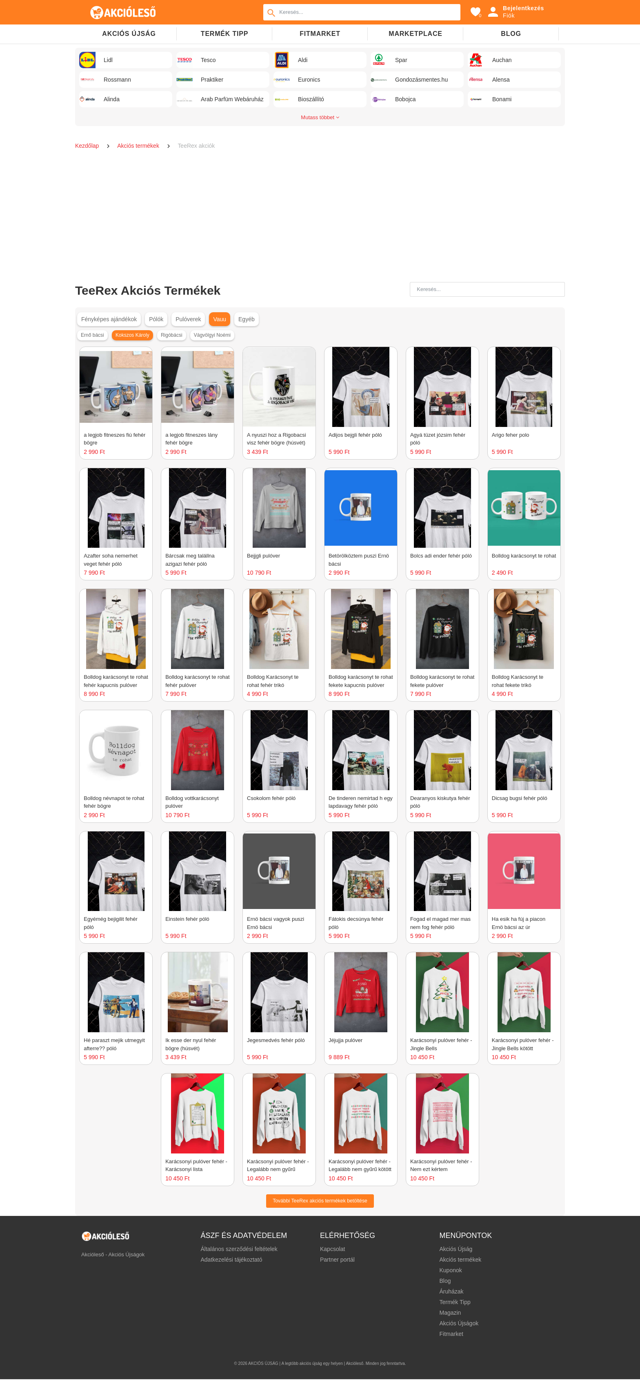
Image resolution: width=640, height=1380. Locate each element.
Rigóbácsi (171, 335)
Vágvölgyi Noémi (212, 335)
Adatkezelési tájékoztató (231, 1260)
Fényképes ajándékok (109, 319)
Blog (511, 33)
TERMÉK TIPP (224, 33)
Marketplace (415, 33)
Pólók (156, 319)
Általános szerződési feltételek (239, 1250)
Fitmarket (320, 33)
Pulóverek (188, 319)
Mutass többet (320, 117)
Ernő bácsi (92, 335)
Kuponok (450, 1271)
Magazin (450, 1313)
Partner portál (337, 1260)
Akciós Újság (455, 1250)
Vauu (219, 319)
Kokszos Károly (132, 335)
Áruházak (451, 1292)
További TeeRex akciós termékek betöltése (320, 1201)
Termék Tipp (454, 1303)
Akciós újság (129, 33)
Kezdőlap (87, 145)
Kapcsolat (332, 1250)
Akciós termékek (138, 145)
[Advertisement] (320, 217)
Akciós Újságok (458, 1324)
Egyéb (246, 319)
